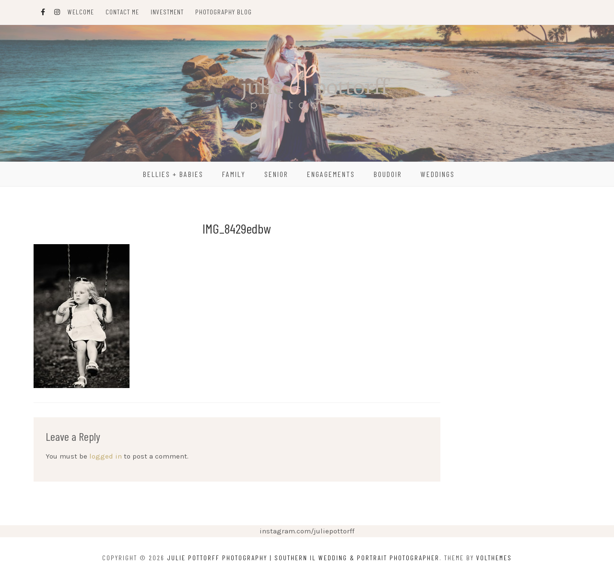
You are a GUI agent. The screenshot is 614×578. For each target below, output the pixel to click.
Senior (276, 173)
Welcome (81, 12)
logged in (105, 456)
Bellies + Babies (173, 173)
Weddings (438, 173)
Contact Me (122, 12)
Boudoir (388, 173)
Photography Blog (223, 12)
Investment (167, 12)
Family (234, 173)
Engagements (331, 173)
